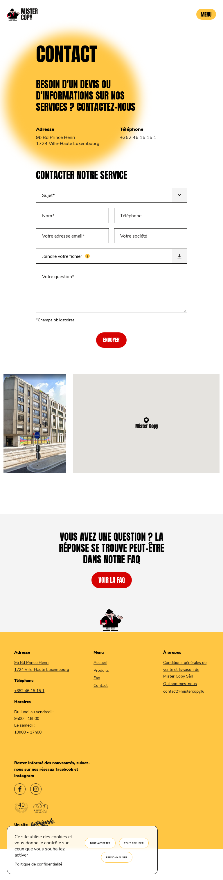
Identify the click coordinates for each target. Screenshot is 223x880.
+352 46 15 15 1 (138, 137)
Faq (96, 677)
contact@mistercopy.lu (183, 691)
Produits (101, 670)
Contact (100, 685)
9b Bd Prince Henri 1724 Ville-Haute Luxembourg (67, 140)
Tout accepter (100, 843)
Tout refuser (134, 843)
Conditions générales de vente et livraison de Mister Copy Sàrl (184, 669)
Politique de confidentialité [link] (38, 864)
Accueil (100, 662)
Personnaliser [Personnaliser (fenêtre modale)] (116, 857)
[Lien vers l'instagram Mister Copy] (36, 789)
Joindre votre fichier (83, 254)
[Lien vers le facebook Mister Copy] (20, 789)
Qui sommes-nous (180, 683)
